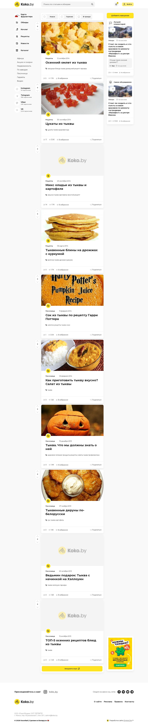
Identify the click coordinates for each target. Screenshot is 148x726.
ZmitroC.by (128, 720)
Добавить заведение (118, 15)
